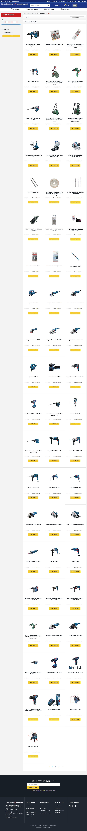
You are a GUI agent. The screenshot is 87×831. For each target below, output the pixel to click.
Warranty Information (45, 813)
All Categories (32, 13)
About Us (54, 1)
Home (48, 1)
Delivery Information (30, 812)
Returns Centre (58, 808)
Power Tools (42, 13)
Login (57, 5)
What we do (43, 806)
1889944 (17, 1)
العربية (74, 5)
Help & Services (82, 1)
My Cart (66, 5)
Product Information (45, 810)
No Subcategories (8, 32)
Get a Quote (33, 54)
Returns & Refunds (30, 814)
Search (11, 36)
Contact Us (62, 1)
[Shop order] (77, 17)
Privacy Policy (29, 817)
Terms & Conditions (47, 827)
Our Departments (71, 1)
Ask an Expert (43, 808)
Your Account (58, 806)
